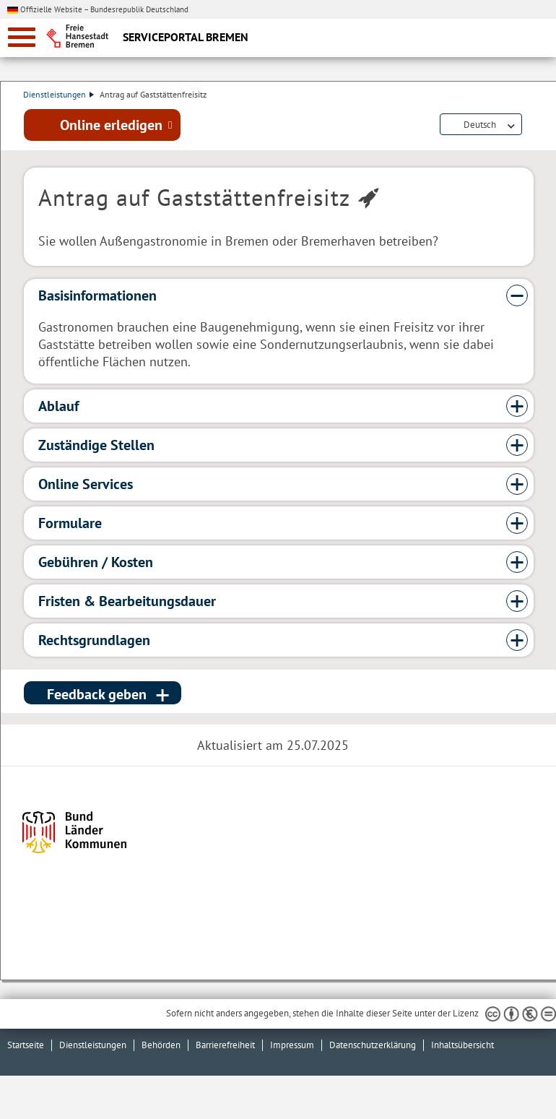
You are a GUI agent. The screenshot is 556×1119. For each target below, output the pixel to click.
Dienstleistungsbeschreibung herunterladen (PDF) (531, 125)
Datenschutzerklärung (372, 1045)
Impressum (292, 1045)
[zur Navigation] (21, 37)
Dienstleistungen (59, 94)
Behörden (161, 1045)
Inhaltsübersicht (462, 1045)
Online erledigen (111, 125)
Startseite (25, 1045)
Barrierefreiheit (225, 1045)
